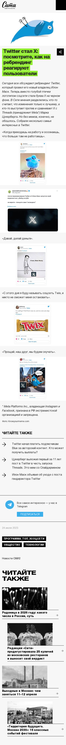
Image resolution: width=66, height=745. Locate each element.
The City (9, 5)
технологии (34, 544)
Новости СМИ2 (11, 558)
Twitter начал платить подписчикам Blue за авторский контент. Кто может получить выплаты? (38, 448)
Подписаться (30, 514)
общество (12, 544)
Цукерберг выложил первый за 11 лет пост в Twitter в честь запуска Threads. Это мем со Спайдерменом (36, 463)
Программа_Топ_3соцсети (24, 538)
